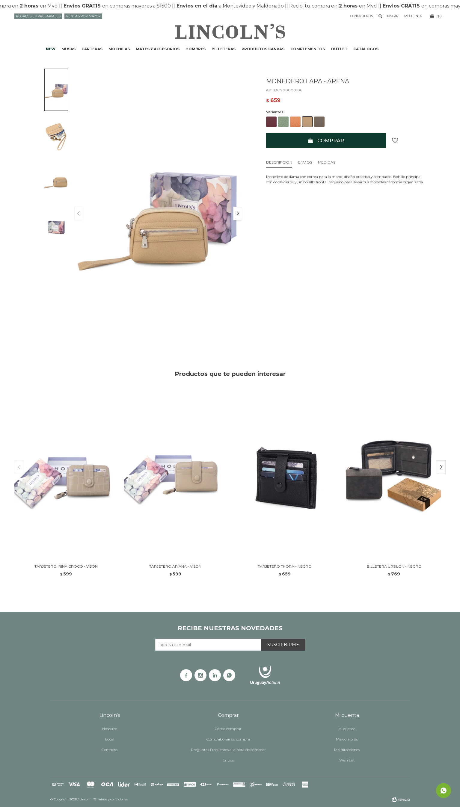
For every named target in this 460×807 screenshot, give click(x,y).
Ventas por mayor (83, 16)
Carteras (92, 49)
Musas (68, 49)
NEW (50, 49)
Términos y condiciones (110, 799)
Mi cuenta (346, 728)
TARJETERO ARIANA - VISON (175, 566)
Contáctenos (361, 16)
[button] (237, 213)
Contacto (109, 749)
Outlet (339, 49)
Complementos (307, 49)
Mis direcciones (347, 749)
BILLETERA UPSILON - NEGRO (394, 566)
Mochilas (119, 49)
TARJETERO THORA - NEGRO (285, 566)
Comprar (330, 140)
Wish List (347, 760)
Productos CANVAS (263, 49)
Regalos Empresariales (38, 16)
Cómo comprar (228, 728)
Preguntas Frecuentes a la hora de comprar (228, 749)
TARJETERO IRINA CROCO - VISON (66, 566)
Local (109, 739)
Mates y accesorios (158, 49)
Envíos (228, 760)
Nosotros (109, 728)
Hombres (195, 49)
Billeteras (224, 49)
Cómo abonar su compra (228, 739)
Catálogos (365, 49)
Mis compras (347, 739)
